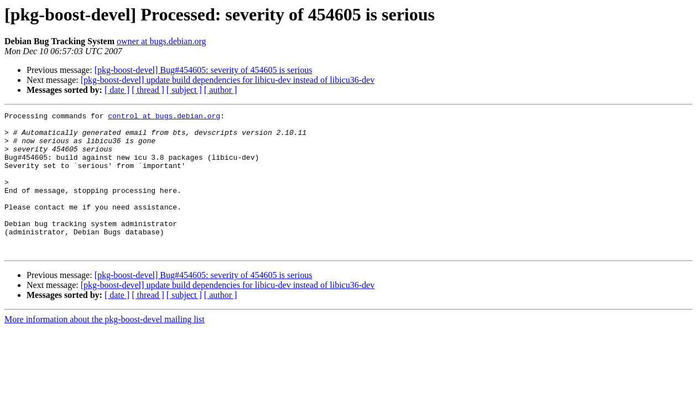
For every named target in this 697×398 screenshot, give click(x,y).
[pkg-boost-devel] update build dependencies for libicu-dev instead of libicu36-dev (227, 80)
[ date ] (117, 90)
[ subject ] (184, 90)
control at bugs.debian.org (164, 117)
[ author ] (220, 90)
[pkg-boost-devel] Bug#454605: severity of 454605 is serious (204, 70)
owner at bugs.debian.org (161, 41)
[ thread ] (148, 90)
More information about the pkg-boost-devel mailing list (104, 347)
